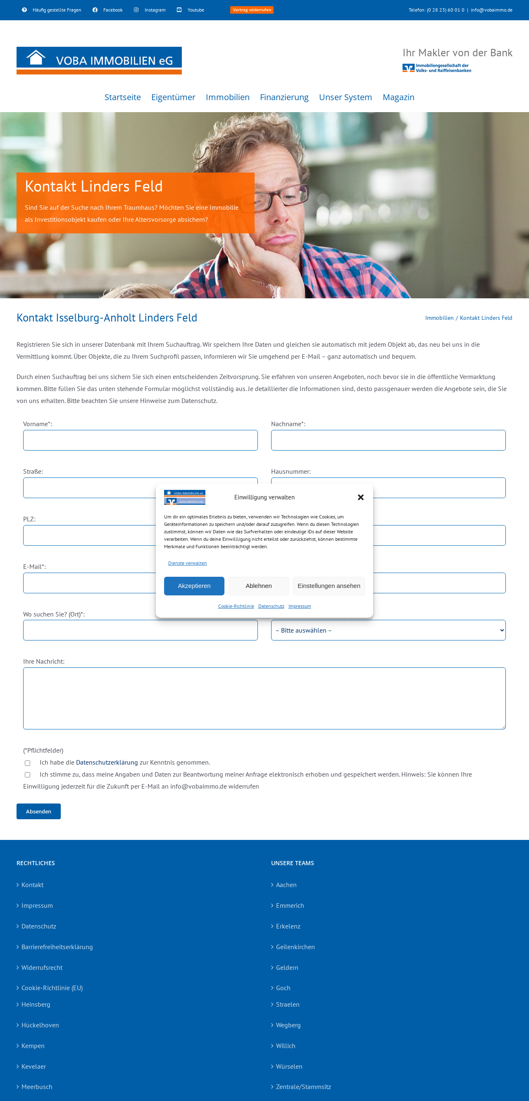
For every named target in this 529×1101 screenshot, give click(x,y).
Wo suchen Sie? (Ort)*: (54, 614)
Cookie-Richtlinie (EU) (52, 987)
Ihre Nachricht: (43, 661)
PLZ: (29, 519)
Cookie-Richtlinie (236, 606)
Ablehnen (258, 585)
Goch (283, 987)
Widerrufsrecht (41, 967)
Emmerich (290, 905)
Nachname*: (288, 424)
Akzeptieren (194, 585)
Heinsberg (35, 1004)
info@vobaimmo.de (491, 10)
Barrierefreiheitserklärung (57, 947)
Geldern (287, 967)
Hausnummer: (291, 471)
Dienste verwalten (187, 563)
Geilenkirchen (295, 947)
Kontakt (32, 884)
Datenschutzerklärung (107, 762)
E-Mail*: (34, 566)
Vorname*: (37, 424)
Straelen (288, 1004)
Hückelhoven (40, 1025)
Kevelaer (33, 1066)
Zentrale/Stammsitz (303, 1086)
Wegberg (288, 1025)
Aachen (286, 884)
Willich (285, 1045)
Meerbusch (36, 1086)
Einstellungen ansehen (329, 585)
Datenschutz (271, 606)
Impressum (299, 606)
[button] (361, 497)
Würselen (289, 1066)
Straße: (33, 471)
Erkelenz (288, 926)
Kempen (33, 1045)
